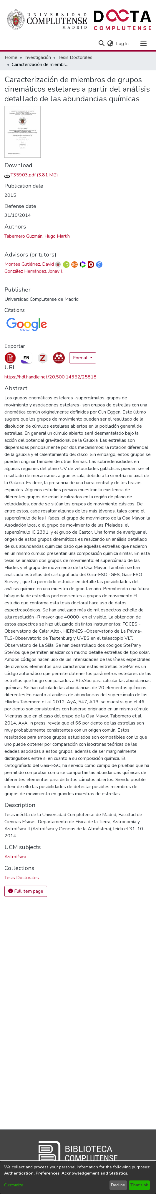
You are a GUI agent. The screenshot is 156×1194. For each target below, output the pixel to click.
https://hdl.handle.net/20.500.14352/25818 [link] (50, 377)
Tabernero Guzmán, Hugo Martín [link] (37, 236)
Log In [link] (122, 43)
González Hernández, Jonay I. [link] (33, 271)
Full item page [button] (25, 891)
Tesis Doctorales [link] (75, 57)
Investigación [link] (37, 57)
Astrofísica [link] (15, 857)
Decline (118, 1185)
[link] (31, 175)
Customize (13, 1185)
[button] (101, 43)
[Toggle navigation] (143, 43)
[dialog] (78, 1177)
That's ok (139, 1185)
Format (81, 358)
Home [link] (11, 57)
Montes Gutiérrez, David (29, 264)
